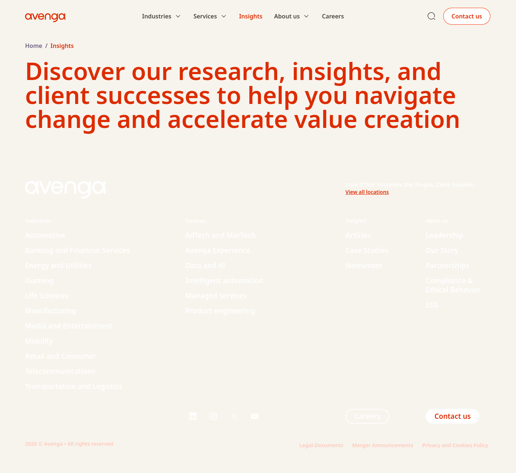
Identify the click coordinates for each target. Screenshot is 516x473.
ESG (432, 305)
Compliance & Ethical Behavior (453, 285)
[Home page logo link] (45, 16)
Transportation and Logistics (73, 386)
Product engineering (220, 311)
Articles (358, 235)
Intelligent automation (224, 280)
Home (33, 46)
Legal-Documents (321, 445)
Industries (156, 16)
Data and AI (205, 265)
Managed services (216, 295)
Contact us (467, 16)
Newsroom (364, 265)
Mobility (39, 341)
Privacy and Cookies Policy (456, 445)
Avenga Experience (217, 250)
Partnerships (447, 265)
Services (205, 16)
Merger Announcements (382, 445)
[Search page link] (432, 16)
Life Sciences (46, 295)
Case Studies (366, 250)
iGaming (39, 280)
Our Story (442, 250)
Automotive (45, 235)
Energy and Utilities (58, 265)
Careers (333, 16)
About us (287, 16)
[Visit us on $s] (192, 416)
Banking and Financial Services (77, 250)
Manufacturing (50, 311)
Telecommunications (60, 371)
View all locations (367, 191)
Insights (250, 16)
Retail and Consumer (60, 356)
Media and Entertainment (68, 326)
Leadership (445, 235)
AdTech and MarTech (220, 235)
